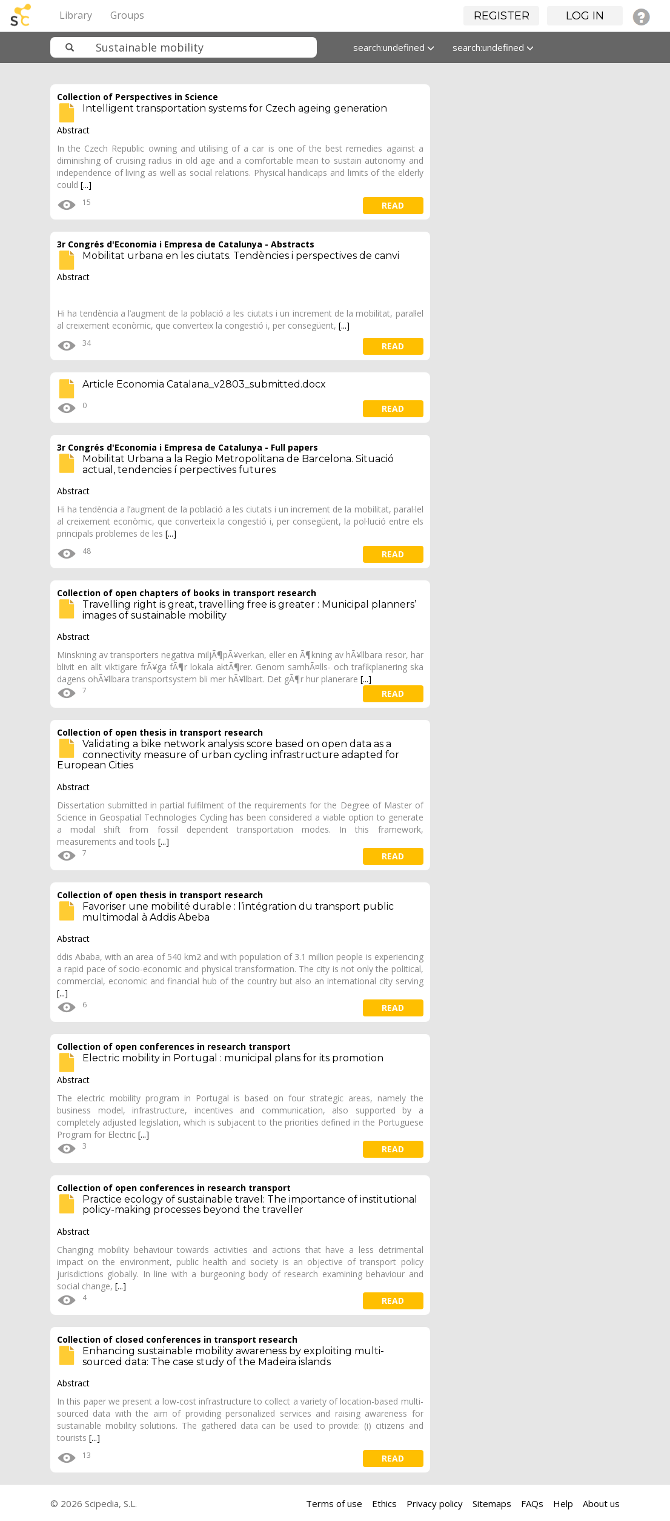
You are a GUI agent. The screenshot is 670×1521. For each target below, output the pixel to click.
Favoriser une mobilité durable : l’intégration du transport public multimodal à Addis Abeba (238, 912)
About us (601, 1503)
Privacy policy (434, 1503)
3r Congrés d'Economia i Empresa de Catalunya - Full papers (187, 447)
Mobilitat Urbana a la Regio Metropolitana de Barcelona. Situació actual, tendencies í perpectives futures (238, 464)
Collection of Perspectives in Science (137, 96)
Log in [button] (585, 15)
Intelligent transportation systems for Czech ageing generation (234, 108)
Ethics (384, 1503)
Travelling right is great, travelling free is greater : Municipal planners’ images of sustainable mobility (249, 610)
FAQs (532, 1503)
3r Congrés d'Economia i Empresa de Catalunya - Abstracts (185, 244)
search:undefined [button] (393, 47)
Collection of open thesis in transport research (160, 732)
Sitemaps (492, 1503)
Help (563, 1503)
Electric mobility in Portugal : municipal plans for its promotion (232, 1058)
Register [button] (501, 15)
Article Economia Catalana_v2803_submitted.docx (204, 384)
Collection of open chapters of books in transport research (186, 593)
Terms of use (334, 1503)
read (393, 205)
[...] (86, 184)
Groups (127, 15)
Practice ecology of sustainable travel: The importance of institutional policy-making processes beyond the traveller (249, 1205)
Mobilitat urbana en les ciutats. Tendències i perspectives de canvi (240, 255)
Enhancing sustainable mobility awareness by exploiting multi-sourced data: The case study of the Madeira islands (233, 1356)
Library (75, 15)
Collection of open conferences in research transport (174, 1046)
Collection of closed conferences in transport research (177, 1339)
